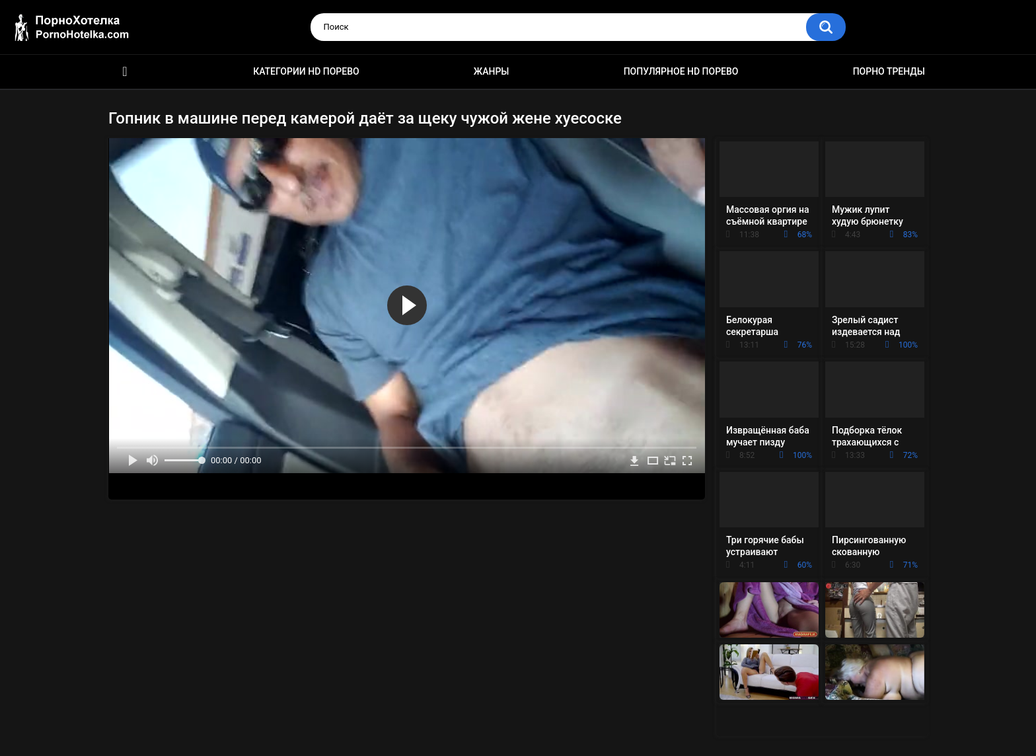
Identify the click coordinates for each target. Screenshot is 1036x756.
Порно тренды (889, 71)
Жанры (491, 71)
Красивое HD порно (124, 72)
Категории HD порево (306, 71)
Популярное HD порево (681, 71)
